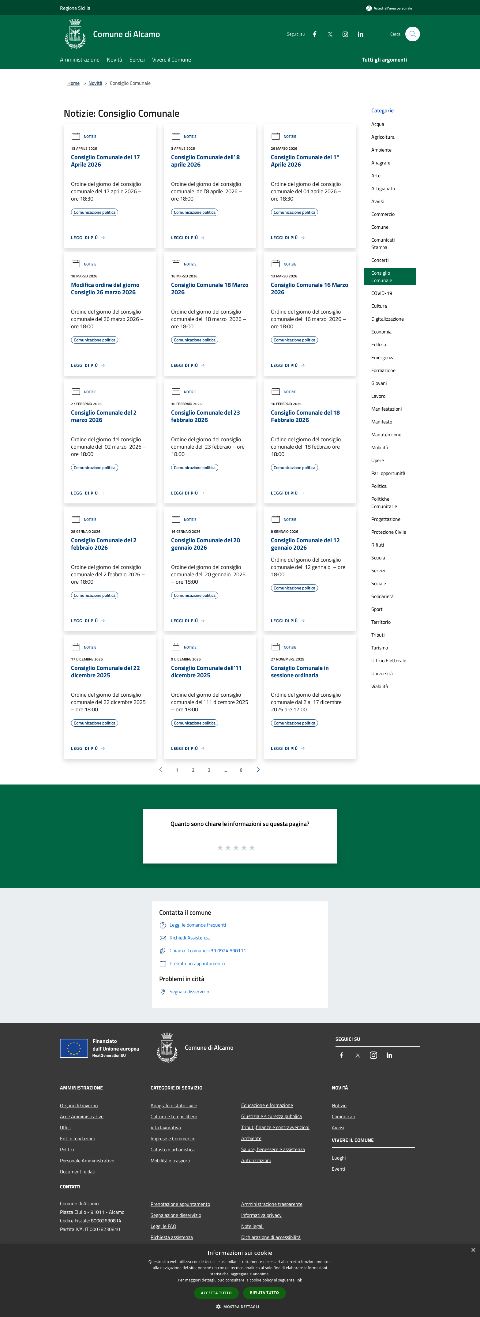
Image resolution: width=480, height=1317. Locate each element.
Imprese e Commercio (173, 1138)
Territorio (381, 622)
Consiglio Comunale (381, 276)
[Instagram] (343, 34)
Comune (379, 227)
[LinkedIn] (358, 34)
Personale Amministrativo (87, 1160)
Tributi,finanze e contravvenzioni (275, 1127)
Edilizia (378, 344)
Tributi (378, 634)
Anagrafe (380, 162)
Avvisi (377, 201)
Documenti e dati (78, 1171)
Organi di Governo (79, 1105)
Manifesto (381, 421)
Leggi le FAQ (163, 1226)
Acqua (377, 124)
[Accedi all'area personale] (389, 8)
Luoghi (339, 1157)
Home (73, 83)
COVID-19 (381, 293)
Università (382, 673)
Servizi (378, 570)
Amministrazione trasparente (271, 1204)
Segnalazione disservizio (176, 1215)
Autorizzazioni (256, 1160)
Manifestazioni (386, 408)
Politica (379, 486)
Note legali (252, 1226)
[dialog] (240, 1280)
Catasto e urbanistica (173, 1149)
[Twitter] (327, 34)
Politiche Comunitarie (384, 502)
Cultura (379, 306)
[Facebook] (312, 34)
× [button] (473, 1250)
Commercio (383, 214)
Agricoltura (383, 137)
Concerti (380, 260)
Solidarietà (382, 596)
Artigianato (383, 188)
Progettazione (385, 519)
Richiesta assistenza (172, 1237)
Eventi (338, 1168)
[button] (240, 1307)
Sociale (378, 583)
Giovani (379, 383)
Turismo (379, 647)
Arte (376, 175)
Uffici (65, 1127)
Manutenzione (386, 434)
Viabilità (379, 686)
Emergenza (383, 357)
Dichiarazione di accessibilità (271, 1237)
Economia (381, 331)
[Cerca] (412, 34)
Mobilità (379, 447)
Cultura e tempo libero (174, 1116)
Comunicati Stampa (383, 243)
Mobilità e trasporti (170, 1160)
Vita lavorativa (166, 1127)
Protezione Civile (388, 532)
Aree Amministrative (81, 1116)
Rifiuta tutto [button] (264, 1292)
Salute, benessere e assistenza (273, 1149)
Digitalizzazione (387, 318)
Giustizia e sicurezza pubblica (271, 1116)
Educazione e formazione (267, 1105)
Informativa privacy (261, 1215)
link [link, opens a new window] (299, 1280)
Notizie (83, 136)
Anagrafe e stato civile (174, 1105)
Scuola (378, 557)
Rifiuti (377, 544)
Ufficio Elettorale (388, 660)
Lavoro (378, 396)
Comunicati (343, 1116)
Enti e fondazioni (77, 1138)
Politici (67, 1149)
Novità (95, 83)
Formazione (383, 370)
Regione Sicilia (75, 8)
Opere (377, 460)
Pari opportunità (388, 473)
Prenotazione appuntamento (180, 1204)
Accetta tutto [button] (216, 1293)
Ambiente (381, 149)
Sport (377, 609)
